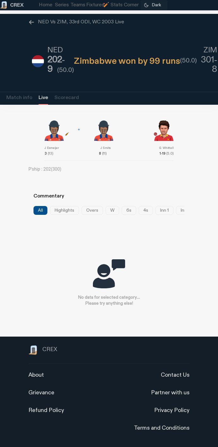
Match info (19, 97)
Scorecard (66, 97)
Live (43, 97)
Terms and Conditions (162, 428)
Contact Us (175, 375)
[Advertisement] (194, 291)
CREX (42, 350)
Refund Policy (46, 410)
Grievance (41, 392)
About (36, 375)
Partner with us (170, 392)
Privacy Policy (172, 410)
